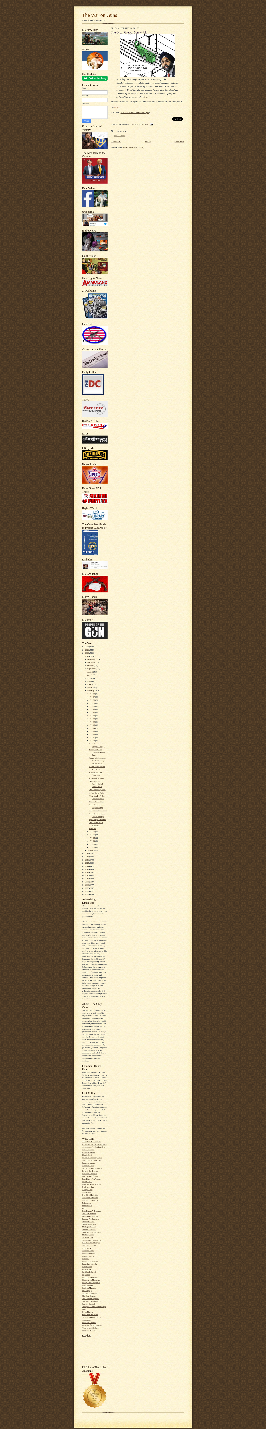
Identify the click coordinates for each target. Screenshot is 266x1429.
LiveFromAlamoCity (90, 1216)
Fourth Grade (87, 1182)
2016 (87, 860)
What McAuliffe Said (90, 1328)
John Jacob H (87, 1205)
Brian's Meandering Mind (92, 1158)
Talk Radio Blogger (89, 1293)
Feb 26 (92, 700)
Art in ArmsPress (88, 1152)
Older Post (179, 141)
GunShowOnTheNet (90, 1197)
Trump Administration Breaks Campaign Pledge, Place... (97, 760)
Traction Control (88, 1304)
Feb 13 (92, 731)
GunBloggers (87, 1192)
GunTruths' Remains (90, 1200)
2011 (87, 875)
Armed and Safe (88, 1150)
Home (148, 141)
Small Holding (87, 1285)
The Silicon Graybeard (90, 1299)
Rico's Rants (87, 1269)
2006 (87, 891)
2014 (87, 866)
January (90, 850)
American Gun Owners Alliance (94, 1144)
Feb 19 (92, 719)
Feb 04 (92, 841)
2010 (87, 879)
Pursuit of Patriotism (90, 1261)
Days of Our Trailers (90, 1171)
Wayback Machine (89, 1323)
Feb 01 (92, 847)
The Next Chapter (89, 1296)
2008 (87, 885)
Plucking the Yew (89, 1253)
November (91, 662)
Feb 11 (92, 738)
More (144, 97)
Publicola (85, 1259)
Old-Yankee (86, 1248)
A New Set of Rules (96, 793)
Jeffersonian (86, 1203)
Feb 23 (92, 706)
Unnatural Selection (96, 778)
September (91, 669)
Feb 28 (92, 694)
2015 (87, 863)
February (91, 691)
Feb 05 (92, 838)
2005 (87, 894)
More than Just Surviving (91, 1232)
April (89, 684)
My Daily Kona (88, 1235)
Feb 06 (92, 835)
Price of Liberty (88, 1256)
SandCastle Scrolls (89, 1272)
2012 (87, 872)
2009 (87, 882)
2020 (87, 653)
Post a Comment (119, 136)
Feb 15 (92, 725)
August (90, 672)
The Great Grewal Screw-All (129, 32)
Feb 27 (92, 697)
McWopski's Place (89, 1227)
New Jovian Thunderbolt (91, 1240)
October (90, 666)
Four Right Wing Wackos (91, 1179)
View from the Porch (90, 1315)
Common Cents (88, 1166)
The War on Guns (99, 15)
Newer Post (116, 141)
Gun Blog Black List (90, 1195)
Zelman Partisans (88, 1330)
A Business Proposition (98, 811)
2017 (87, 857)
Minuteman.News (89, 1229)
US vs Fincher (87, 1312)
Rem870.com (87, 1267)
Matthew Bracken (89, 1224)
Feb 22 (92, 709)
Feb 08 (92, 741)
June (89, 678)
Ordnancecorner (88, 1251)
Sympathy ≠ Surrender (97, 820)
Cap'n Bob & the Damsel (91, 1160)
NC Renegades (87, 1237)
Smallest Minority (89, 1288)
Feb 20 (92, 716)
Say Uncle (86, 1275)
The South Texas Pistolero (92, 1301)
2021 (87, 650)
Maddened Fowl (88, 1221)
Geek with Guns (88, 1187)
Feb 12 (92, 734)
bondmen (117, 107)
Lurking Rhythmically (90, 1219)
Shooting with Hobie (90, 1277)
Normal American (89, 1245)
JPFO (84, 1208)
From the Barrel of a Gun (91, 1184)
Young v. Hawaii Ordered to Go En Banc (97, 752)
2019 (87, 656)
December (91, 659)
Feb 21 (92, 712)
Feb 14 (92, 728)
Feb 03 (92, 844)
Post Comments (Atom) (133, 147)
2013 (87, 869)
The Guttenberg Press (97, 790)
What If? (92, 829)
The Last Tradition (89, 1213)
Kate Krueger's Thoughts (91, 1211)
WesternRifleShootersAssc (92, 1325)
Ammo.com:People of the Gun (93, 1147)
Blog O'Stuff (87, 1155)
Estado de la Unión (96, 802)
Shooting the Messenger (91, 1280)
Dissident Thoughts (89, 1174)
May (89, 681)
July (89, 675)
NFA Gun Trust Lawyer (91, 1243)
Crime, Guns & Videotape (92, 1168)
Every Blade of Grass (90, 1176)
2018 (87, 854)
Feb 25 (92, 703)
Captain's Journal (88, 1163)
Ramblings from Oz (89, 1264)
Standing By (87, 1291)
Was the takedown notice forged (134, 112)
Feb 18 (92, 722)
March (90, 687)
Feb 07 (92, 832)
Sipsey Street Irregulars (91, 1283)
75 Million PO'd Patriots (91, 1142)
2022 (87, 647)
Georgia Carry (87, 1190)
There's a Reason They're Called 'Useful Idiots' (96, 783)
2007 (87, 888)
